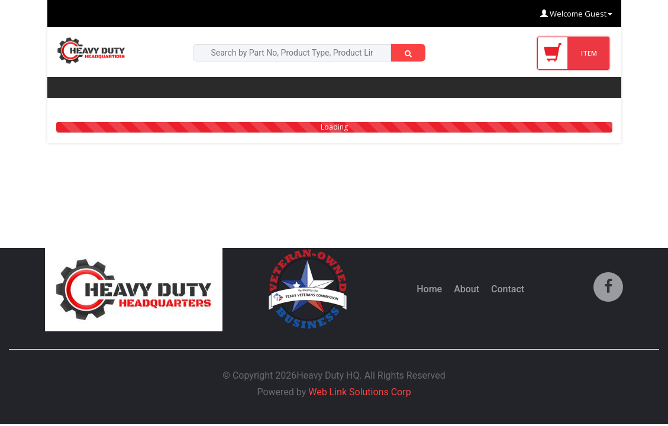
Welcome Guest (576, 13)
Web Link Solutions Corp (359, 392)
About (466, 289)
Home (429, 289)
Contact (507, 289)
